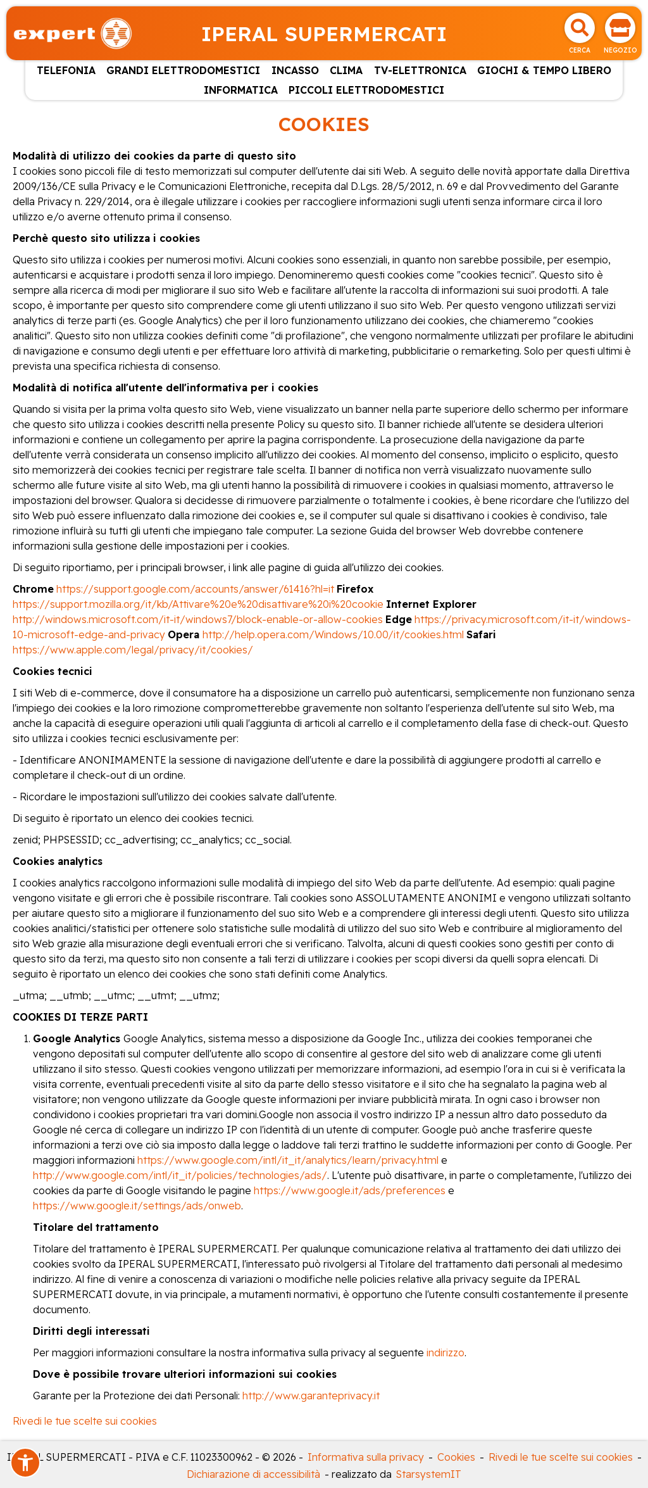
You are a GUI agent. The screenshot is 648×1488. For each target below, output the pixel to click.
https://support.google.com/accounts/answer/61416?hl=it (195, 589)
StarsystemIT (428, 1474)
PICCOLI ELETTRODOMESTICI (366, 90)
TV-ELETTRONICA (420, 70)
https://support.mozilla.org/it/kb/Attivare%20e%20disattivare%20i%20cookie (198, 604)
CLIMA (346, 70)
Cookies (456, 1457)
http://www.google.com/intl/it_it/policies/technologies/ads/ (180, 1175)
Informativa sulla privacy (366, 1457)
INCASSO (295, 70)
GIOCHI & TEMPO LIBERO (544, 70)
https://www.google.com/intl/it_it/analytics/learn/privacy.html (288, 1160)
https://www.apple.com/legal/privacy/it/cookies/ (133, 649)
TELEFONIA (66, 70)
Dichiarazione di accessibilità (253, 1474)
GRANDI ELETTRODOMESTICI (183, 70)
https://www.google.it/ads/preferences (350, 1190)
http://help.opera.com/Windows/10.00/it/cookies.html (333, 634)
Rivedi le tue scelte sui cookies (85, 1421)
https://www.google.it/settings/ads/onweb (137, 1205)
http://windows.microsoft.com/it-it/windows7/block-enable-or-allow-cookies (199, 619)
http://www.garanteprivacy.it (311, 1395)
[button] (25, 1462)
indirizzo (445, 1352)
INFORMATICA (241, 90)
